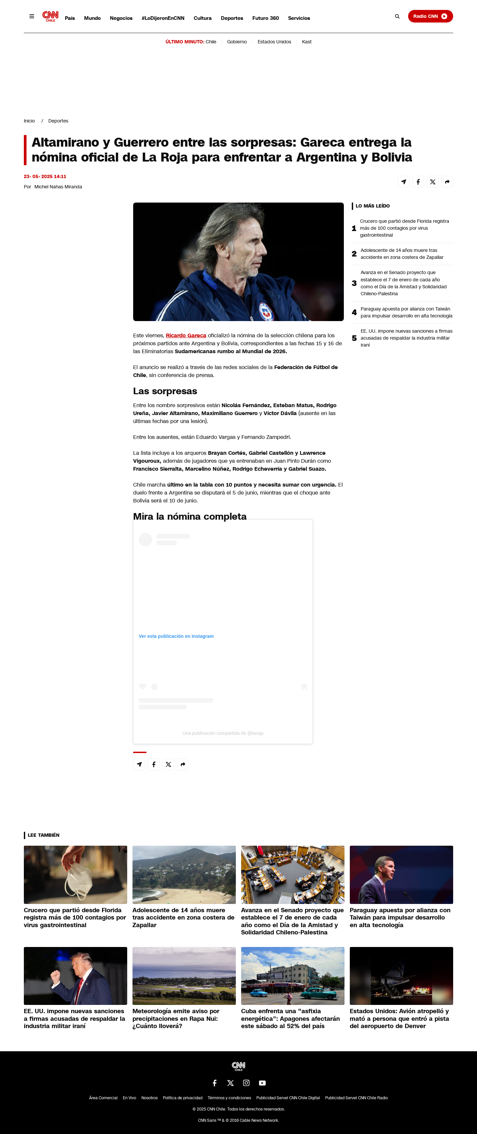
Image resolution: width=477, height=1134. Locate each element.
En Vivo (129, 1098)
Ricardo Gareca (186, 335)
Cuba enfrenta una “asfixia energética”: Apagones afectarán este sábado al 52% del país (290, 1018)
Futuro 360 (265, 18)
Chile (211, 41)
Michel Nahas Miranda (58, 186)
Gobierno (237, 41)
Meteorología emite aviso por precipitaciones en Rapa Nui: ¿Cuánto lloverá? (175, 1018)
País (70, 18)
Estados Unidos (274, 41)
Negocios (121, 18)
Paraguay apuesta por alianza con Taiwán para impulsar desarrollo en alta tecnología (406, 312)
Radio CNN (430, 16)
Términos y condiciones (229, 1098)
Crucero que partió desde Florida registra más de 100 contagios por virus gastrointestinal (404, 228)
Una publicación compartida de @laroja (223, 733)
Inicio (29, 121)
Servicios (299, 18)
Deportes (232, 18)
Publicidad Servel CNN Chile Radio (356, 1098)
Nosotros (149, 1098)
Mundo (92, 18)
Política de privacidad (182, 1098)
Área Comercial (103, 1098)
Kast (307, 41)
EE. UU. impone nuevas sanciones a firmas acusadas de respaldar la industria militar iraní (406, 338)
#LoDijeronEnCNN (163, 18)
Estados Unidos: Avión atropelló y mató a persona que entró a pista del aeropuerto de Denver (399, 1018)
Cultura (203, 18)
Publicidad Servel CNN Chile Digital (288, 1098)
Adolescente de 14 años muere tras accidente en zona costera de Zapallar (402, 253)
